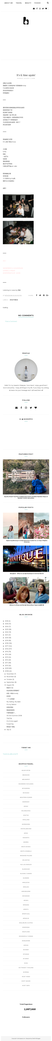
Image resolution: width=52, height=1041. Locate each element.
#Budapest (26, 779)
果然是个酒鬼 (11, 727)
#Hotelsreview (26, 828)
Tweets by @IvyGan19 (10, 754)
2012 (6, 660)
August (9, 685)
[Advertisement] (26, 39)
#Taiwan (26, 954)
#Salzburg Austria (26, 923)
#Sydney (26, 949)
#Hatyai (26, 815)
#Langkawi (26, 869)
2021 (6, 635)
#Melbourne (26, 891)
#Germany (26, 802)
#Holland (26, 819)
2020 (6, 638)
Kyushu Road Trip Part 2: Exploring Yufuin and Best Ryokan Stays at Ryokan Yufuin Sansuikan (26, 497)
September (10, 682)
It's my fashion (11, 704)
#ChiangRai (26, 788)
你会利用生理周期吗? (13, 690)
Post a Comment (11, 321)
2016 (6, 649)
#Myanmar (26, 896)
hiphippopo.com (21, 1038)
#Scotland (26, 931)
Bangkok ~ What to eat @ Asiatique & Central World (27, 573)
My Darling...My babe (14, 702)
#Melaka (26, 887)
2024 (6, 626)
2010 (6, 665)
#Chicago (26, 793)
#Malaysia (26, 882)
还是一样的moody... (13, 693)
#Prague (26, 918)
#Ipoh (26, 833)
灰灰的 (9, 696)
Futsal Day (10, 724)
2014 (6, 654)
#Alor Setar (26, 770)
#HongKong (26, 824)
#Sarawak (26, 927)
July (8, 729)
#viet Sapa (26, 985)
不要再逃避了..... (11, 713)
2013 (6, 657)
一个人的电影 (11, 699)
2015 (6, 651)
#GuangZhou (26, 810)
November (10, 676)
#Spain (26, 945)
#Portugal (26, 913)
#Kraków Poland (26, 855)
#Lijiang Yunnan (26, 873)
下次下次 (9, 718)
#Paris (26, 900)
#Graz (26, 806)
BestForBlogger (36, 1038)
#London (26, 878)
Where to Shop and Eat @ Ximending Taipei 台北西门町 (27, 605)
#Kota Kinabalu (26, 851)
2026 (6, 621)
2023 (6, 629)
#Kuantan (26, 860)
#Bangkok (26, 775)
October (9, 679)
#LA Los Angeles (26, 864)
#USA (26, 963)
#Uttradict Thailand (26, 967)
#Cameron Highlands (26, 784)
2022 (6, 632)
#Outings (14, 300)
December (10, 674)
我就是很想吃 (11, 710)
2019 (6, 640)
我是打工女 (10, 688)
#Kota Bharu (26, 846)
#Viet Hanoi (26, 976)
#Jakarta (26, 837)
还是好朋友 (10, 707)
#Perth (26, 909)
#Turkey (26, 958)
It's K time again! (12, 721)
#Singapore (26, 940)
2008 (7, 671)
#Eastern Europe (26, 797)
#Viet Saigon (26, 981)
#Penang (26, 905)
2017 (6, 646)
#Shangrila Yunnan (26, 936)
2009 (7, 668)
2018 (6, 643)
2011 (6, 663)
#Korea (26, 842)
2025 (6, 624)
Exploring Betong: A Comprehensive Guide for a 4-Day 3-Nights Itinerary (26, 541)
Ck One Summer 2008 (14, 715)
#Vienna (26, 972)
